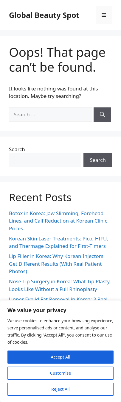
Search (17, 149)
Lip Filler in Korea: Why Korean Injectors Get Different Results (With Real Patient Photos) (56, 264)
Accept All (60, 357)
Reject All (60, 389)
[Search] (102, 114)
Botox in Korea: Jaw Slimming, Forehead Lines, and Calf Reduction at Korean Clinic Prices (58, 221)
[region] (60, 351)
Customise (60, 373)
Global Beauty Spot (44, 15)
